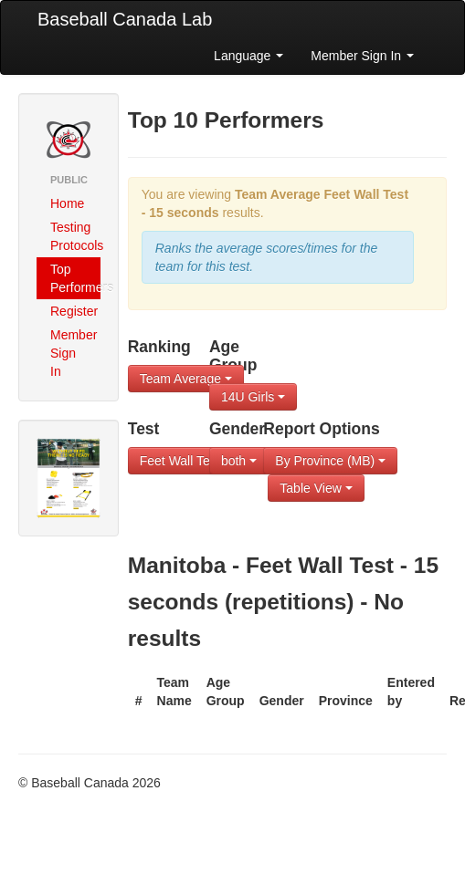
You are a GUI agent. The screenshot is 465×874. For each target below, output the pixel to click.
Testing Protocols (75, 236)
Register (74, 311)
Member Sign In (362, 55)
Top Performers (75, 278)
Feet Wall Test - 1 (194, 460)
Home (67, 203)
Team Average (186, 378)
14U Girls (253, 397)
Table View (316, 488)
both (239, 460)
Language (248, 55)
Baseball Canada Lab (124, 19)
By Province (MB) (330, 460)
